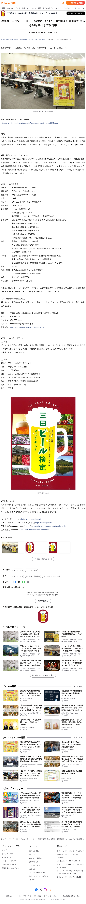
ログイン (32, 855)
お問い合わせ (43, 601)
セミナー (32, 880)
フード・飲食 (18, 570)
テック (73, 8)
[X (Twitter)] (19, 582)
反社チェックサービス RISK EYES (69, 877)
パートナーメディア (9, 861)
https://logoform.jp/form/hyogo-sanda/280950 (28, 327)
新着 (3, 8)
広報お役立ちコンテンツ (10, 868)
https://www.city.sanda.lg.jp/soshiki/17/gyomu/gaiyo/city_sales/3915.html (29, 123)
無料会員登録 (34, 851)
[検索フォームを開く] (62, 3)
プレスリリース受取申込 (37, 872)
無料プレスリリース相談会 (38, 876)
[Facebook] (14, 582)
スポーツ (58, 8)
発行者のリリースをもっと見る (43, 675)
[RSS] (49, 889)
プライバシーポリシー (51, 896)
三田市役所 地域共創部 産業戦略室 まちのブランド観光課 (23, 39)
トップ (3, 839)
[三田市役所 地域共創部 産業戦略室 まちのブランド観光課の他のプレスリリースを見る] (76, 13)
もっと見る (78, 686)
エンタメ (10, 8)
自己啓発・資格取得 (33, 576)
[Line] (23, 582)
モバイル (81, 8)
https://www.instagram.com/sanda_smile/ (50, 526)
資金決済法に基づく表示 (71, 896)
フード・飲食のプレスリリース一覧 (21, 839)
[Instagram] (45, 889)
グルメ (17, 8)
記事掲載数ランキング (9, 864)
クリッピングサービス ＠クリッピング (70, 851)
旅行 (23, 8)
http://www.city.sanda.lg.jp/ (30, 519)
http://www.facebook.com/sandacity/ (34, 530)
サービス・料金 (7, 854)
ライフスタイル (48, 8)
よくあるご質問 (34, 865)
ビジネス (66, 8)
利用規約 (37, 896)
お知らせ (32, 869)
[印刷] (28, 582)
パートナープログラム (23, 896)
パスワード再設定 (35, 858)
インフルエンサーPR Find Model (68, 861)
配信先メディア (7, 857)
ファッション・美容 (34, 8)
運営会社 (9, 896)
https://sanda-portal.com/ (45, 523)
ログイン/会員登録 (75, 3)
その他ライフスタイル (51, 576)
